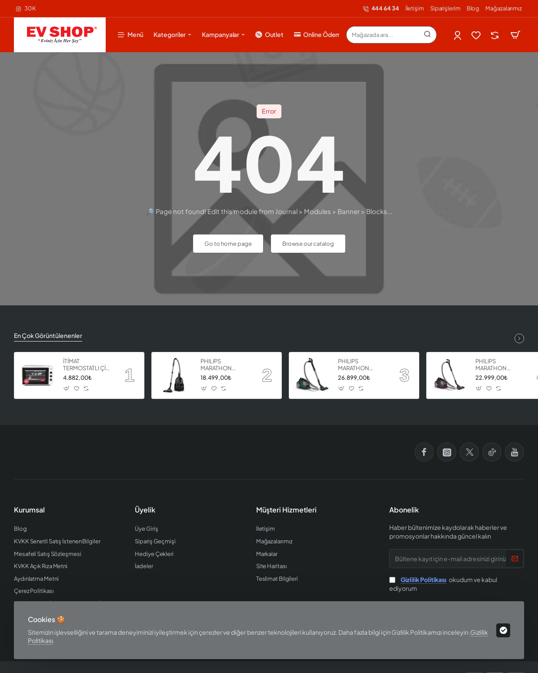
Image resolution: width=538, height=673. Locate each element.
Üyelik (145, 510)
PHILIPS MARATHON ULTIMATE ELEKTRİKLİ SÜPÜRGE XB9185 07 (361, 365)
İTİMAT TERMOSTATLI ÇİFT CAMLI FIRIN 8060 (87, 365)
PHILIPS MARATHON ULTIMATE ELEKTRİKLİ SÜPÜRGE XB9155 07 (499, 365)
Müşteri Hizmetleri (286, 510)
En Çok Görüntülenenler (48, 335)
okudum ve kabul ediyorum (443, 584)
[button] (67, 388)
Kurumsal (29, 510)
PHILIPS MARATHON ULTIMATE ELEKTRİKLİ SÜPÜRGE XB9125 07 (224, 365)
